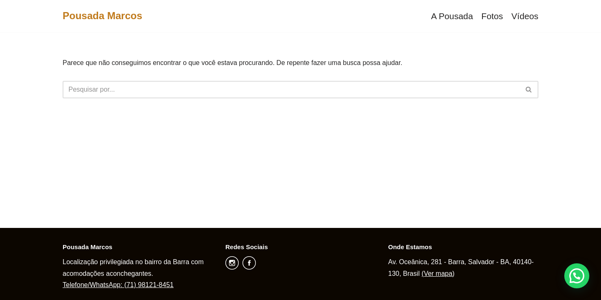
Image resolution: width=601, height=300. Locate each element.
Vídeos (524, 16)
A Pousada (452, 16)
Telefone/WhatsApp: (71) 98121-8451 (118, 284)
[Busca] (291, 89)
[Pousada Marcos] (102, 16)
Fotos (492, 16)
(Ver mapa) (438, 273)
